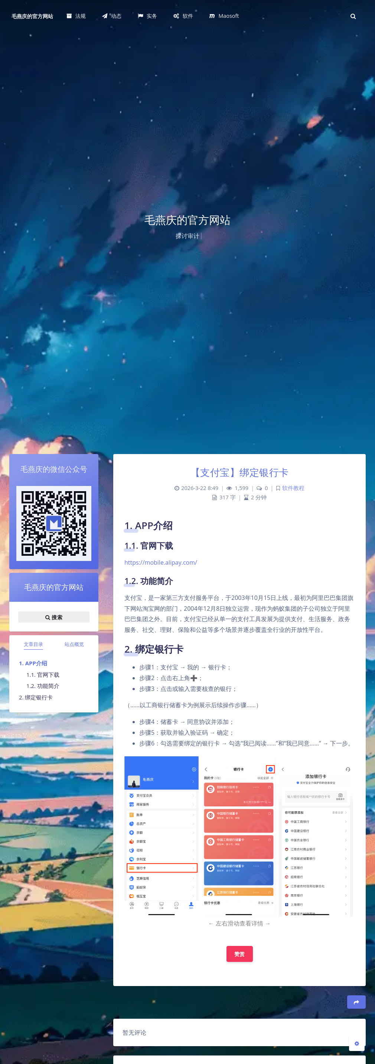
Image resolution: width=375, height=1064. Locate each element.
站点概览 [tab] (74, 644)
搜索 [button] (53, 617)
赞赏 (239, 953)
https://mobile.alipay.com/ (160, 562)
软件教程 (293, 488)
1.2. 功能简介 (42, 685)
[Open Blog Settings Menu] (357, 1043)
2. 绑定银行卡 (36, 697)
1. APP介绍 (33, 663)
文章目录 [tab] (33, 644)
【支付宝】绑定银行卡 (239, 472)
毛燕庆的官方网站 (32, 16)
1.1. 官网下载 (42, 674)
